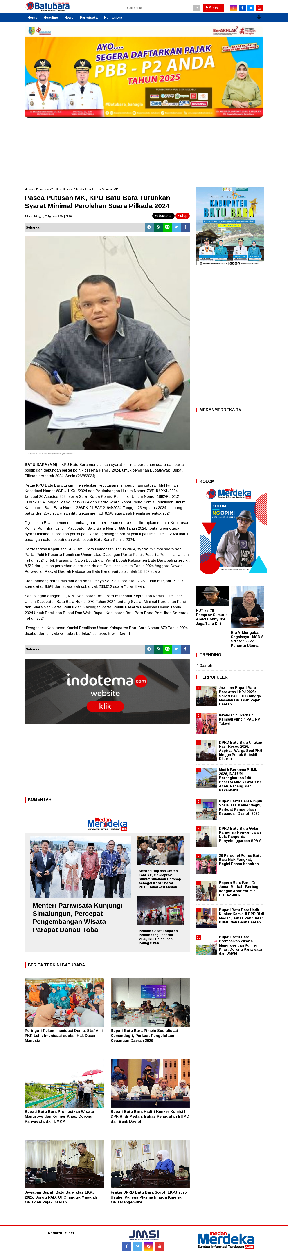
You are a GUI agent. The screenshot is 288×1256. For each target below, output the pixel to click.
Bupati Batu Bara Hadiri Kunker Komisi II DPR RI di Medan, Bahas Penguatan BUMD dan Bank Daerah (150, 1116)
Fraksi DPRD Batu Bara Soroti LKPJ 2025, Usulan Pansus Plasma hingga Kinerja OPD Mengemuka (149, 1197)
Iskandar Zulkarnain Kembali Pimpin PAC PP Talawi (239, 719)
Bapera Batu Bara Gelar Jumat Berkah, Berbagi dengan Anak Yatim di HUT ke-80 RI (240, 889)
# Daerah (204, 666)
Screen (214, 8)
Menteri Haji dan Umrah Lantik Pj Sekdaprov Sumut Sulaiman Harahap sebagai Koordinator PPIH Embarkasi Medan (160, 879)
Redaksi (55, 1233)
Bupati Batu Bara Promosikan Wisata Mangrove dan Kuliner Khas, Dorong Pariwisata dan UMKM (59, 1116)
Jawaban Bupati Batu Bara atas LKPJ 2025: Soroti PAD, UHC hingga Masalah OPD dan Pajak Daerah (61, 1197)
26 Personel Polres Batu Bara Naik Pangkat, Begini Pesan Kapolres (240, 860)
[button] (258, 15)
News (69, 17)
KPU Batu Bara (60, 189)
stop (182, 216)
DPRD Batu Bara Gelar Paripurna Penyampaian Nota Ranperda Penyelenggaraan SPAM (240, 834)
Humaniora (113, 17)
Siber (69, 1233)
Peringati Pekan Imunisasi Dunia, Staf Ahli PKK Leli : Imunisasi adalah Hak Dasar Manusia (64, 1036)
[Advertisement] (144, 151)
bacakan (163, 216)
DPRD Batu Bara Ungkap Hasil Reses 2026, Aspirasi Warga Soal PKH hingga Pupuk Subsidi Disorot (240, 750)
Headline (51, 17)
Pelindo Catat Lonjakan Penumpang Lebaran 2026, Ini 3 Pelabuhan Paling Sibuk (158, 937)
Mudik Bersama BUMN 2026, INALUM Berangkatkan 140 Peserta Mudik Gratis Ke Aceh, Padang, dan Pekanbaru (240, 780)
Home (32, 17)
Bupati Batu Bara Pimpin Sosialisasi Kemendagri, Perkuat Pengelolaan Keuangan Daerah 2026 (144, 1036)
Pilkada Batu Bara (86, 189)
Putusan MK (110, 189)
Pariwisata (89, 17)
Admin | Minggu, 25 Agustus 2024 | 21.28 (48, 216)
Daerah (41, 189)
